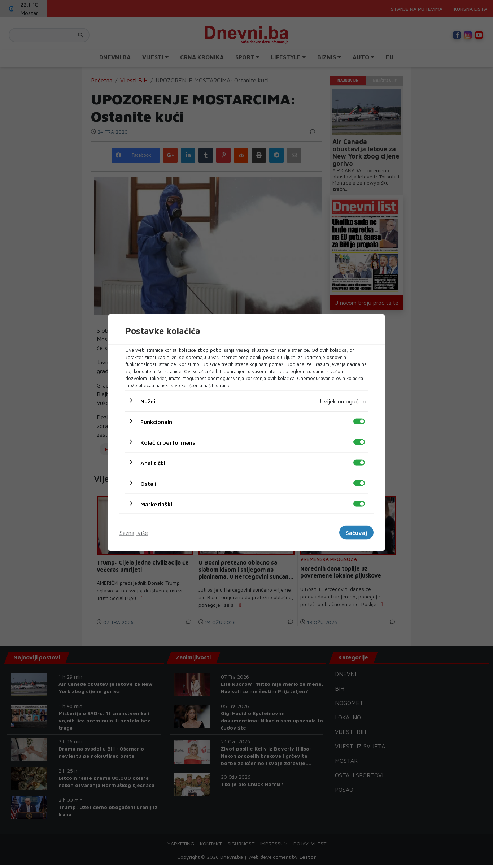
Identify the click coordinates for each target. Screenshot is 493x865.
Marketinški (156, 504)
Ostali (148, 483)
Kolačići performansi (168, 442)
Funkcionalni (157, 422)
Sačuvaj (356, 532)
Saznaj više (133, 532)
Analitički (152, 463)
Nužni (147, 401)
